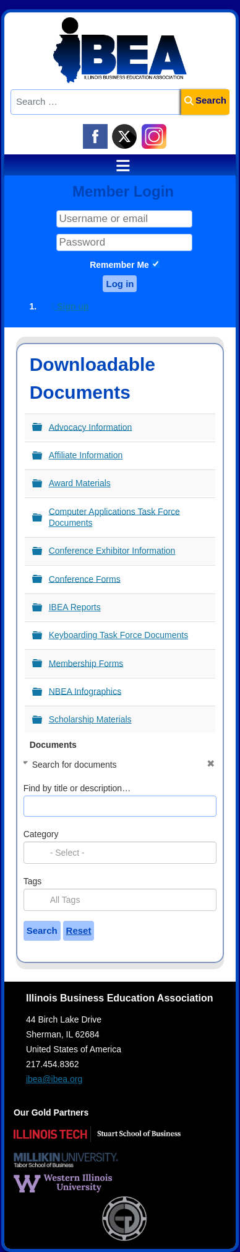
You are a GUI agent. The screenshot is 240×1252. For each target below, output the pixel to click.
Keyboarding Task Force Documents (118, 635)
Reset (79, 930)
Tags (33, 881)
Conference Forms (85, 579)
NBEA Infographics (85, 691)
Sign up (69, 306)
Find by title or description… (77, 788)
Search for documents (74, 765)
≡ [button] (117, 165)
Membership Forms (86, 663)
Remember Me (119, 265)
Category (41, 834)
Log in (120, 283)
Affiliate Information (86, 455)
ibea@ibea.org (54, 1079)
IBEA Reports (75, 607)
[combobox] (120, 852)
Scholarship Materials (90, 719)
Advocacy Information (90, 427)
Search (205, 100)
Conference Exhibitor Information (112, 551)
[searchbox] (135, 852)
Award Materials (80, 483)
